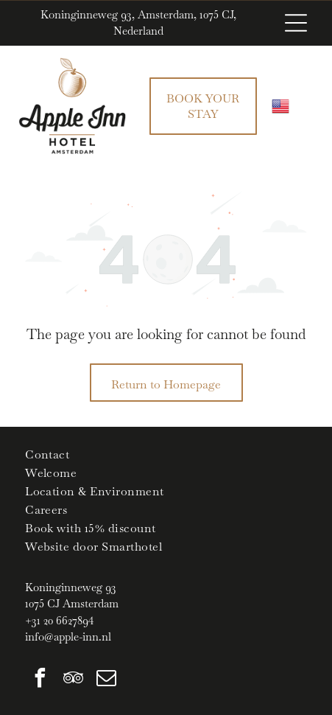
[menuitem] (166, 454)
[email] (106, 680)
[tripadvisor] (73, 680)
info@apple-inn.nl (68, 636)
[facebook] (39, 680)
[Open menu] (296, 23)
